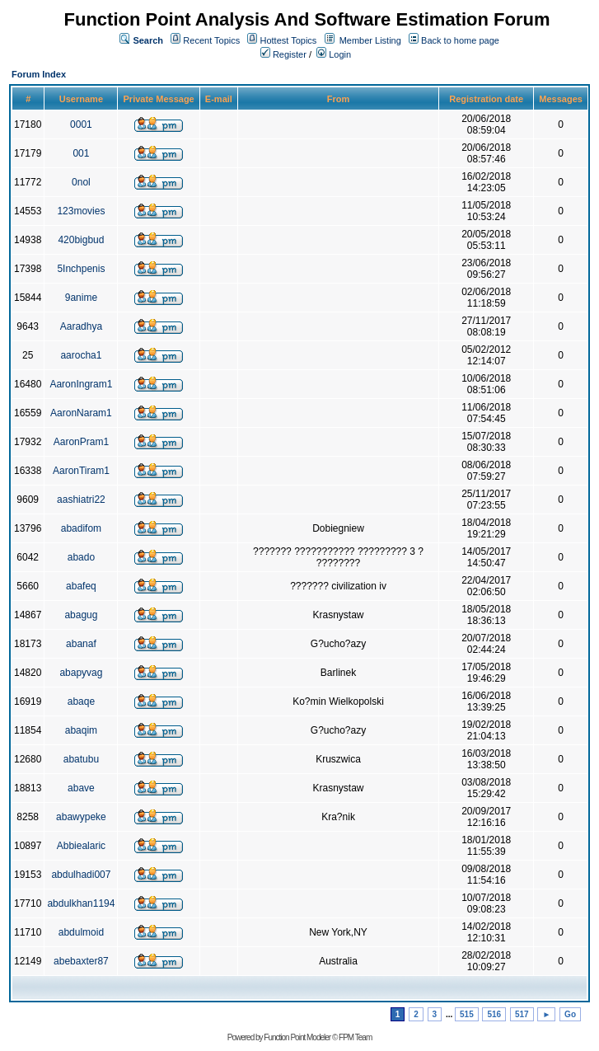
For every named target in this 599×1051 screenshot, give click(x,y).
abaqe (81, 701)
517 (522, 1014)
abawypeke (81, 817)
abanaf (81, 644)
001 (81, 153)
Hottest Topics (288, 40)
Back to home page (460, 40)
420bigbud (81, 240)
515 (467, 1014)
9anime (81, 297)
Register (283, 54)
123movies (81, 211)
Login (333, 54)
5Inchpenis (81, 268)
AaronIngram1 (80, 384)
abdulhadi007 (80, 874)
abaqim (81, 730)
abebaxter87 (81, 961)
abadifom (81, 528)
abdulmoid (81, 932)
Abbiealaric (81, 846)
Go (570, 1014)
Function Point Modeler (297, 1037)
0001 (81, 124)
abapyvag (80, 672)
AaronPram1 (81, 442)
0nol (81, 182)
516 (494, 1014)
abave (81, 788)
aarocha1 (80, 355)
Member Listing (370, 40)
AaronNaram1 (81, 413)
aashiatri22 (81, 499)
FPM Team (355, 1037)
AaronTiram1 (81, 470)
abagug (80, 615)
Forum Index (39, 74)
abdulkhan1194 (81, 903)
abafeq (81, 586)
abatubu (81, 759)
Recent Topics (211, 40)
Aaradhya (81, 326)
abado (81, 557)
